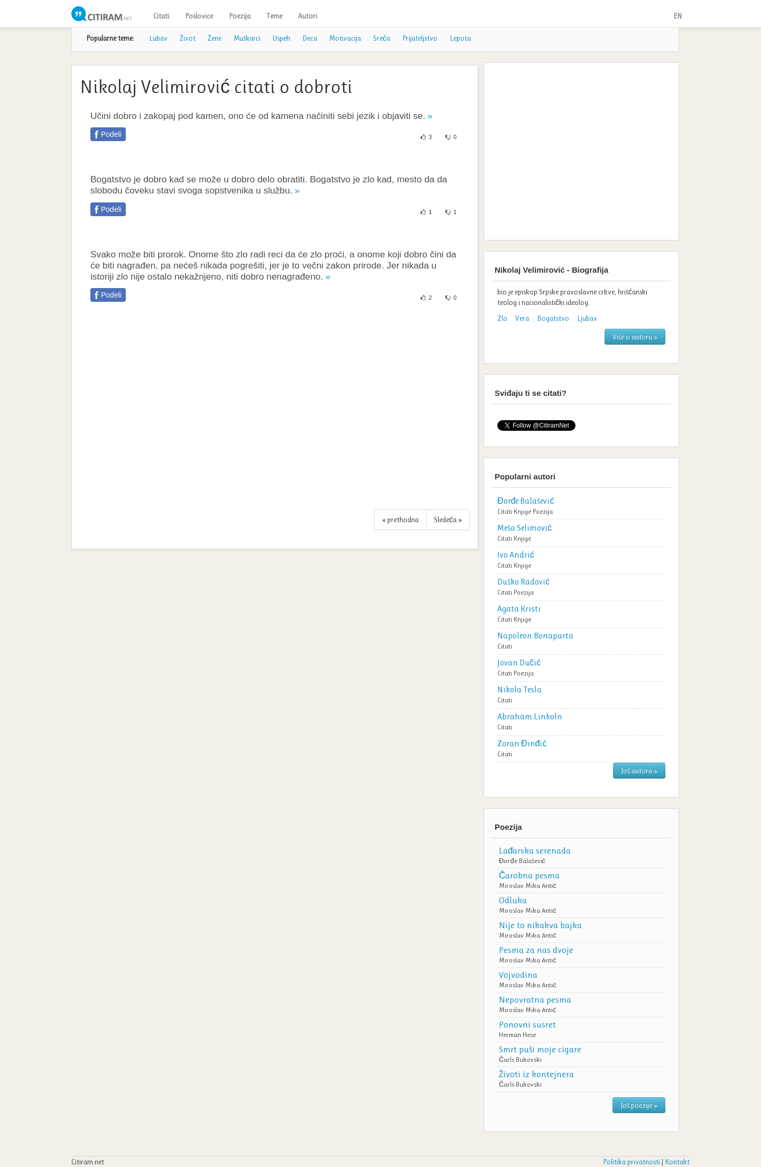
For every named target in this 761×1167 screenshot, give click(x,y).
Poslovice (199, 16)
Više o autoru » (634, 336)
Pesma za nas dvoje (536, 949)
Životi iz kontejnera (536, 1074)
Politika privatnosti (631, 1161)
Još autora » (639, 770)
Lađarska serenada (535, 850)
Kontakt (677, 1161)
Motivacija (345, 38)
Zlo (502, 318)
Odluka (513, 900)
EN (677, 16)
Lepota (460, 38)
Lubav (158, 38)
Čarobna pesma (529, 875)
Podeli (111, 134)
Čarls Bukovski (520, 1059)
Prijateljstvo (420, 38)
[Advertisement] (275, 411)
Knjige (522, 511)
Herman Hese (517, 1035)
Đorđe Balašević (522, 861)
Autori (307, 16)
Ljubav (587, 318)
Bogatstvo (553, 318)
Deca (309, 38)
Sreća (381, 38)
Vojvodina (518, 974)
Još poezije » (638, 1105)
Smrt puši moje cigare (540, 1049)
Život (188, 38)
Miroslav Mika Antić (527, 886)
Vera (522, 318)
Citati (161, 16)
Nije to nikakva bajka (540, 925)
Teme (274, 16)
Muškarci (247, 38)
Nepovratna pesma (535, 999)
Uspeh (281, 38)
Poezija (239, 16)
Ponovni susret (527, 1024)
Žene (214, 38)
